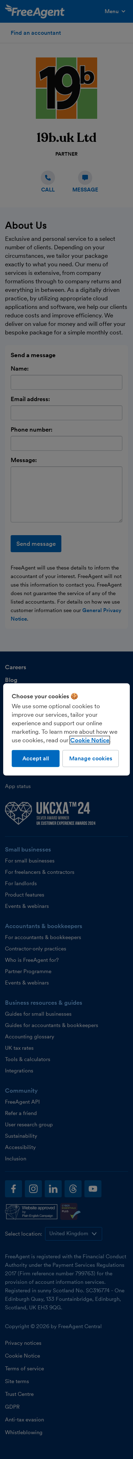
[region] (66, 729)
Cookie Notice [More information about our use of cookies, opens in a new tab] (89, 740)
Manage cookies (90, 758)
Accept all (35, 758)
